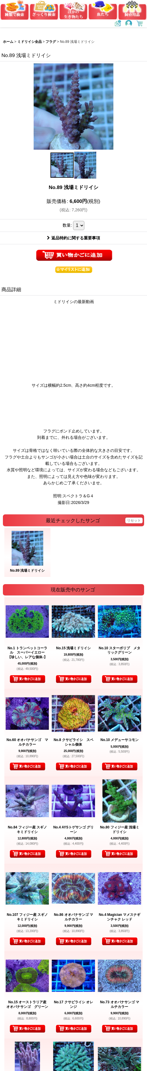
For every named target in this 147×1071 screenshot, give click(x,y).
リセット (134, 520)
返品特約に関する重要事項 (73, 238)
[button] (62, 165)
